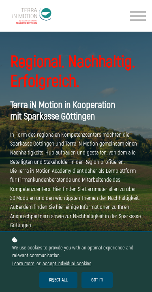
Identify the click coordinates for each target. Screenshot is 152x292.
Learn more (23, 263)
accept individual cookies (67, 263)
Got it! (97, 280)
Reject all (58, 280)
